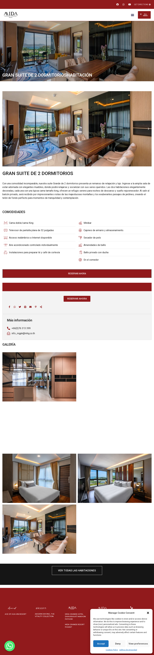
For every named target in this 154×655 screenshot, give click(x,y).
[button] (147, 612)
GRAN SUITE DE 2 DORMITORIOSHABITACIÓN (47, 74)
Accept (101, 643)
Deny (117, 643)
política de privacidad (128, 650)
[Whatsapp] (9, 646)
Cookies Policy (112, 650)
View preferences (138, 643)
